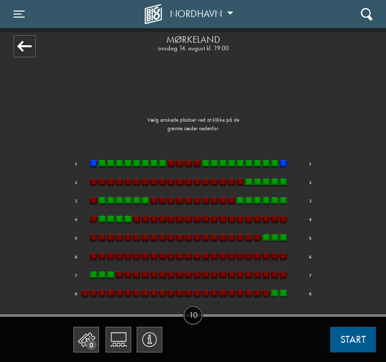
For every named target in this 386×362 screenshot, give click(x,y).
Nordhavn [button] (197, 13)
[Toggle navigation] (19, 14)
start (353, 339)
